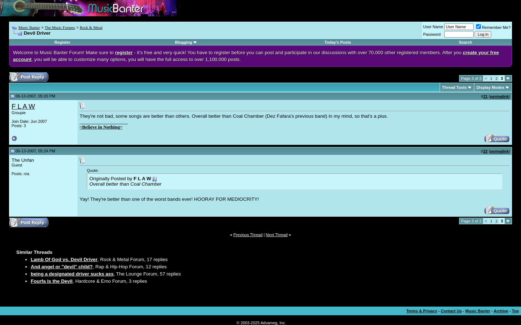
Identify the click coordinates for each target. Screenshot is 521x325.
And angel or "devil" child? (62, 266)
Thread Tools (454, 87)
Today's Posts (338, 42)
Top (515, 311)
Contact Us (451, 311)
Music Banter (29, 27)
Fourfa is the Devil (52, 281)
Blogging (183, 42)
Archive (501, 311)
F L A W (23, 106)
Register (63, 42)
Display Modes (490, 87)
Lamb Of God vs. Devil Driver (64, 259)
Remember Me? (493, 27)
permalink (499, 96)
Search (465, 42)
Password (432, 34)
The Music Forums (60, 27)
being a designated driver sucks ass (72, 274)
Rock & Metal (91, 27)
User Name (433, 27)
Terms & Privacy (421, 311)
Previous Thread (248, 235)
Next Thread (277, 235)
